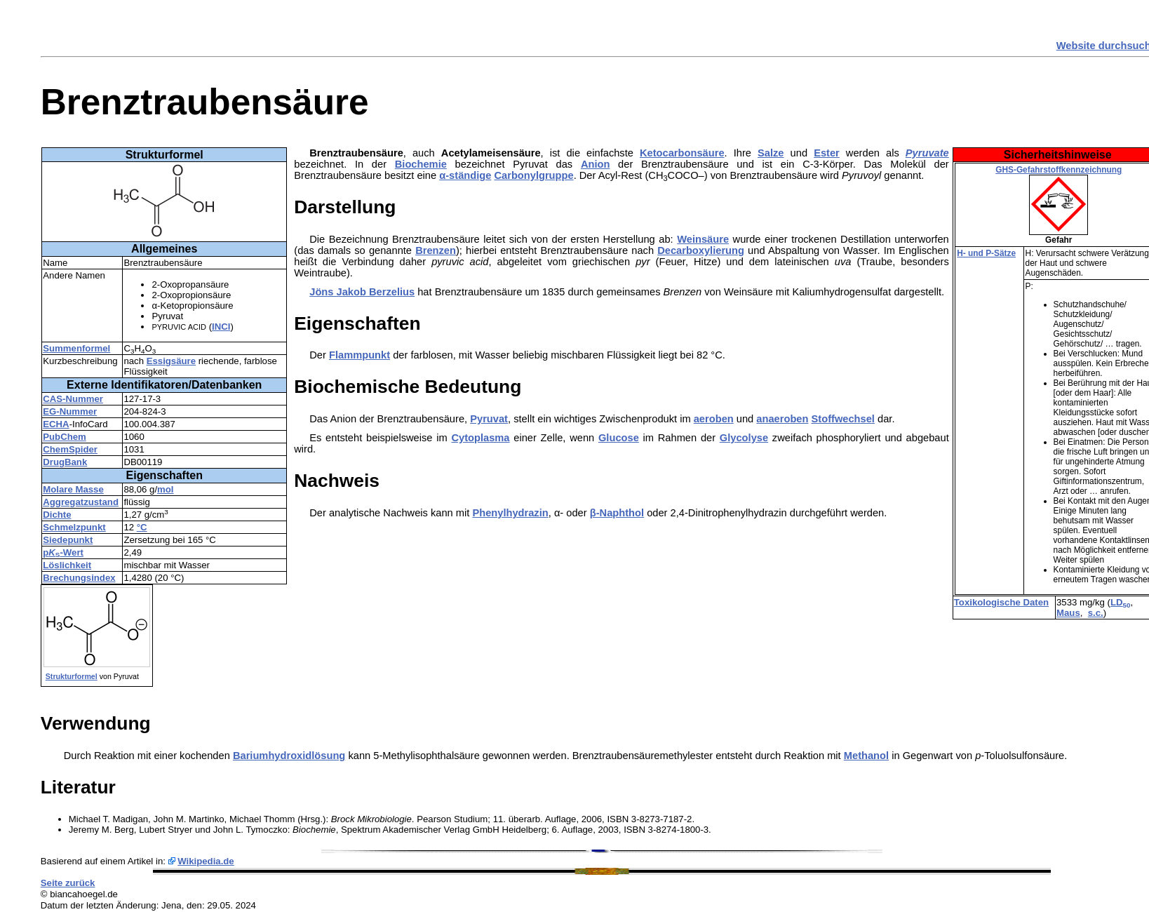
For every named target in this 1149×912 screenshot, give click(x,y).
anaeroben (782, 418)
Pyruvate (927, 153)
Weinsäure (703, 239)
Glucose (618, 437)
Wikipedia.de (205, 861)
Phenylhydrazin (510, 512)
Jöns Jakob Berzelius (362, 291)
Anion (595, 164)
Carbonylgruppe (533, 175)
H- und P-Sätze (986, 253)
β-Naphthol (617, 512)
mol (165, 489)
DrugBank (65, 462)
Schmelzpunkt (74, 527)
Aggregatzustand (81, 502)
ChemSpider (70, 449)
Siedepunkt (68, 540)
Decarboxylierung (700, 250)
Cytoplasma (480, 437)
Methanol (866, 755)
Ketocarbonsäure (682, 153)
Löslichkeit (67, 565)
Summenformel (76, 348)
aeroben (714, 418)
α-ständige (465, 175)
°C (142, 527)
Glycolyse (744, 437)
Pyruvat (489, 418)
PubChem (64, 436)
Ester (827, 153)
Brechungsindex (79, 577)
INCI (221, 326)
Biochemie (421, 164)
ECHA (56, 424)
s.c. (1095, 613)
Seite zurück (68, 883)
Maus (1068, 613)
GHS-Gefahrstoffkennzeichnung (1058, 170)
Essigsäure (171, 361)
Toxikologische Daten (1001, 602)
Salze (771, 153)
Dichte (57, 514)
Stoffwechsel (843, 418)
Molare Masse (73, 489)
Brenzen (435, 250)
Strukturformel (72, 676)
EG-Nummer (70, 411)
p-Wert (63, 552)
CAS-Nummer (73, 399)
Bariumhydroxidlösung (289, 755)
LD (1120, 602)
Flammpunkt (359, 355)
